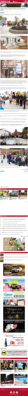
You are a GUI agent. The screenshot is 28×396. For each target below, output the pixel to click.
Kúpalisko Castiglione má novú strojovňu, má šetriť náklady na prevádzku (20, 385)
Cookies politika (25, 389)
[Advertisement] (7, 180)
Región (1, 197)
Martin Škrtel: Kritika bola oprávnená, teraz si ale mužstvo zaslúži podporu (20, 371)
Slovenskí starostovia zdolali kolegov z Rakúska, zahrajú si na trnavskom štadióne (13, 198)
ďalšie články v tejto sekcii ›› (24, 236)
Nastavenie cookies (21, 389)
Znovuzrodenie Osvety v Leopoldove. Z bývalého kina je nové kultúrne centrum (14, 228)
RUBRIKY (15, 1)
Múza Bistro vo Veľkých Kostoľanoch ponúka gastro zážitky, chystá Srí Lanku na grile (14, 226)
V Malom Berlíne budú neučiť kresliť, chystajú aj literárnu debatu (6, 371)
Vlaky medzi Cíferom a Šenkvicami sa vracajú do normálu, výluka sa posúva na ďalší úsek (15, 230)
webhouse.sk (17, 394)
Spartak (15, 370)
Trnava (1, 370)
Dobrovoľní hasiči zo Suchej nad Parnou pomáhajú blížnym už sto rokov (22, 198)
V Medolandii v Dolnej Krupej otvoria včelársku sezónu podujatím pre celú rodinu (4, 198)
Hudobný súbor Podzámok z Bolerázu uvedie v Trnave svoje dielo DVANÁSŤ (13, 232)
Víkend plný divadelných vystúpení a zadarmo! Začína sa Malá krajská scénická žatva (7, 385)
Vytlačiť (26, 171)
